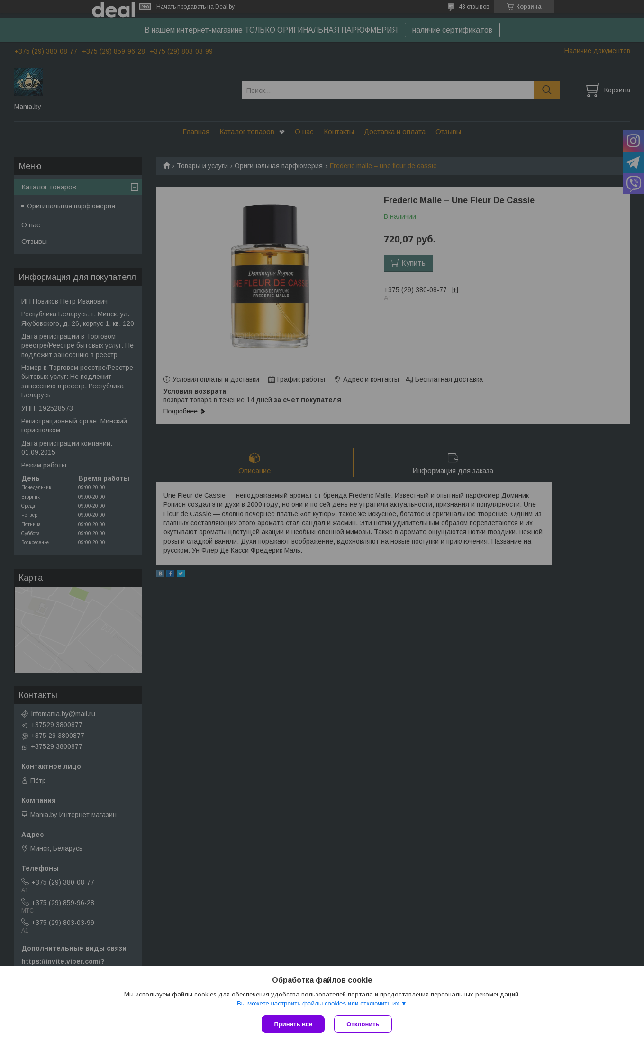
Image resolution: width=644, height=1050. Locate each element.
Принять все (293, 1024)
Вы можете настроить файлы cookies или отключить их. (319, 1003)
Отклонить (362, 1024)
